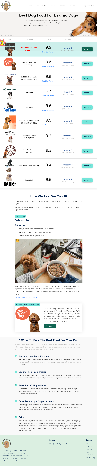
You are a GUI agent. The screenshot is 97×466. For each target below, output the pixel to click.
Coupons (89, 446)
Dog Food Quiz (88, 6)
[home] (6, 6)
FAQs (88, 443)
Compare (62, 6)
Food (30, 6)
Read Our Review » (48, 52)
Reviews (52, 6)
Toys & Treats (41, 6)
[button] (74, 5)
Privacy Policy (90, 458)
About (88, 452)
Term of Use (90, 455)
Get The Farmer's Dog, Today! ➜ (26, 297)
